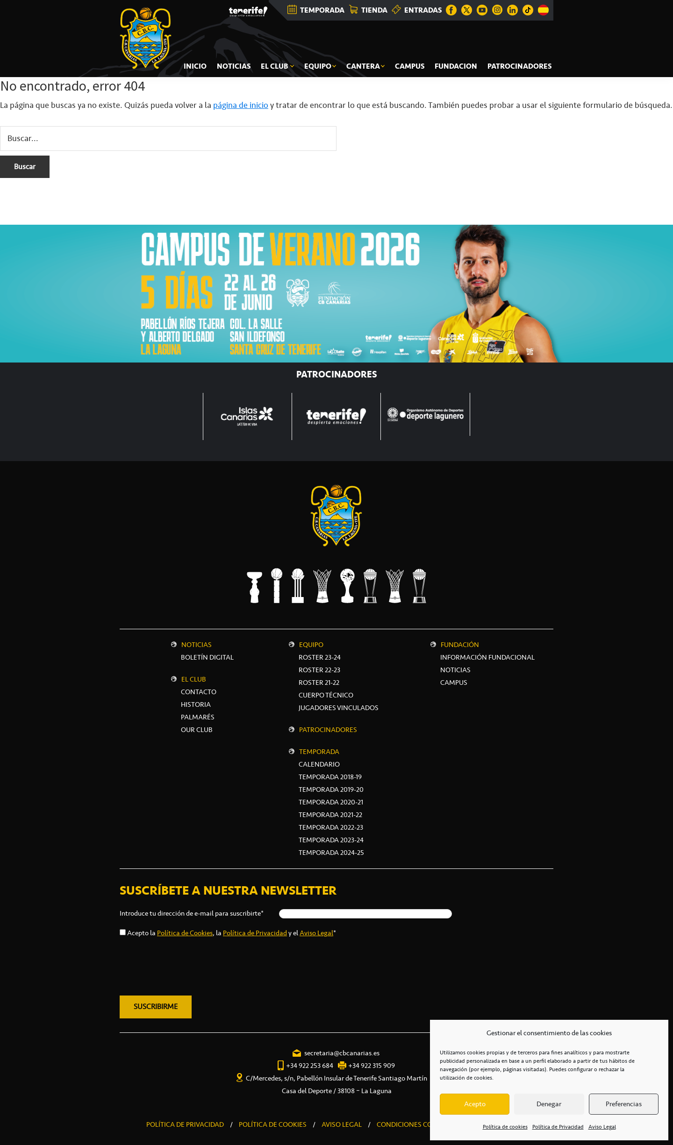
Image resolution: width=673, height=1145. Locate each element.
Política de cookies (505, 1127)
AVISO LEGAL (342, 1124)
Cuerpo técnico (326, 695)
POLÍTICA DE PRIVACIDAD (185, 1124)
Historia (196, 704)
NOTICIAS (455, 670)
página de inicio (240, 105)
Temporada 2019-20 (331, 789)
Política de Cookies (185, 933)
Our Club (197, 729)
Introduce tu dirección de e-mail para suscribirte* (192, 913)
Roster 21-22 (319, 682)
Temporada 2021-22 (330, 814)
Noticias (196, 644)
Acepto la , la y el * (231, 933)
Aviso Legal (602, 1127)
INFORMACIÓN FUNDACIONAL (487, 657)
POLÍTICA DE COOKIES (273, 1124)
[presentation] (191, 964)
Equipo (311, 644)
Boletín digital (207, 657)
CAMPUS (453, 682)
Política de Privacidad (558, 1127)
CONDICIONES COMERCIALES (422, 1124)
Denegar (549, 1103)
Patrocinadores (328, 729)
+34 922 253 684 (309, 1065)
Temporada (319, 751)
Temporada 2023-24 (331, 840)
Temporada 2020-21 (331, 802)
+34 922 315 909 (371, 1065)
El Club (193, 679)
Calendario (319, 764)
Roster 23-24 (320, 657)
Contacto (198, 691)
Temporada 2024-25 (331, 852)
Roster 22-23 (319, 670)
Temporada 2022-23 (331, 827)
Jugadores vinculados (339, 707)
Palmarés (198, 717)
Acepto (475, 1103)
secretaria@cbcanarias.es (341, 1053)
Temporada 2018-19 (330, 776)
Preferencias (624, 1103)
